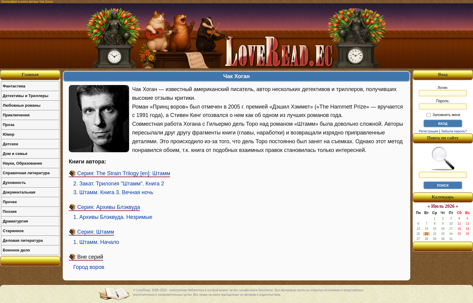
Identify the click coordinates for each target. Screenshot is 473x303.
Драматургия (15, 221)
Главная (30, 74)
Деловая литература (23, 240)
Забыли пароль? (454, 131)
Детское (10, 144)
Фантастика (14, 86)
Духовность (14, 182)
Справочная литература (26, 173)
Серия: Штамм (95, 232)
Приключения (16, 115)
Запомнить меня (443, 115)
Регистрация (428, 131)
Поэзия (10, 211)
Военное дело (16, 250)
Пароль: (443, 104)
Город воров (88, 267)
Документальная (19, 192)
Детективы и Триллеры (25, 95)
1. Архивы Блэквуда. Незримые (112, 217)
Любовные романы (21, 105)
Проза (8, 124)
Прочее (10, 202)
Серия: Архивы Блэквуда (108, 207)
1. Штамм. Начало (96, 242)
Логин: (443, 91)
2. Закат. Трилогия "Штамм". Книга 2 (118, 184)
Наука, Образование (22, 163)
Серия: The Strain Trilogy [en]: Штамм (123, 173)
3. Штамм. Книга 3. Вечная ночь (113, 192)
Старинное (13, 231)
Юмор (8, 134)
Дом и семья (15, 153)
